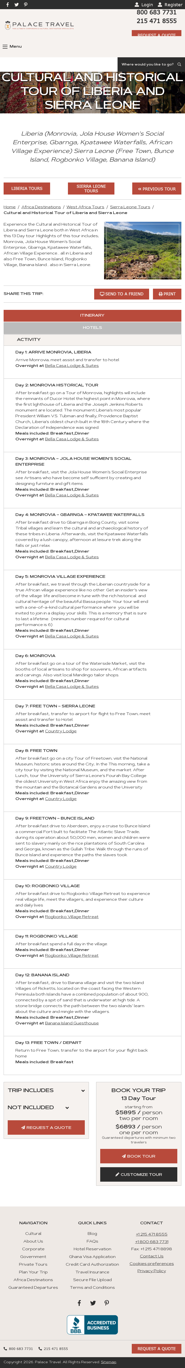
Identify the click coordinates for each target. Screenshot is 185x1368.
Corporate (33, 1249)
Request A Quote (157, 35)
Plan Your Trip (33, 1272)
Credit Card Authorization (92, 1265)
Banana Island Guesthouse (72, 1023)
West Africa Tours (85, 207)
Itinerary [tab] (92, 316)
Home (10, 207)
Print (170, 294)
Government (33, 1257)
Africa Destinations (41, 207)
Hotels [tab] (92, 328)
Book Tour (141, 1157)
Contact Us (152, 1256)
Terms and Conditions (92, 1288)
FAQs (92, 1242)
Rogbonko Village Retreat (72, 917)
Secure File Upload (92, 1280)
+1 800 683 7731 (151, 1242)
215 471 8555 (157, 20)
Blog (92, 1234)
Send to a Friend (124, 294)
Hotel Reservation (92, 1249)
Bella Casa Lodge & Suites (72, 366)
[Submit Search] (179, 65)
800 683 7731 (157, 12)
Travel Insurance (92, 1272)
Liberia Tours (26, 188)
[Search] (151, 64)
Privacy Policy (152, 1271)
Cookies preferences (152, 1264)
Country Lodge (61, 731)
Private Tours (33, 1265)
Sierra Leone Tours (91, 188)
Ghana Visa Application (92, 1257)
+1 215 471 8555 (151, 1235)
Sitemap (108, 1362)
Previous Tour (159, 189)
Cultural (33, 1234)
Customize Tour (141, 1175)
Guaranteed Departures (33, 1288)
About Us (33, 1242)
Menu (12, 47)
